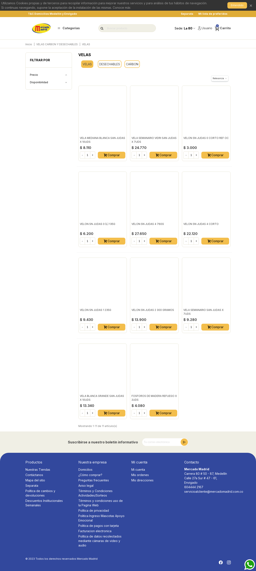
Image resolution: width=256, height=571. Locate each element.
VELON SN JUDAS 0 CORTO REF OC (206, 138)
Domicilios (85, 469)
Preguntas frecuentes (93, 480)
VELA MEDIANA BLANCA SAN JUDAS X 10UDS (102, 139)
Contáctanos (34, 475)
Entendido (237, 5)
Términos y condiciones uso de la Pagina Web (100, 503)
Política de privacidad (93, 510)
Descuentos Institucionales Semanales (44, 503)
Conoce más (121, 7)
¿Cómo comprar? (90, 475)
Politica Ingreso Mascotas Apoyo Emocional (101, 518)
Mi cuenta (138, 469)
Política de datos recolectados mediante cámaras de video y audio (99, 541)
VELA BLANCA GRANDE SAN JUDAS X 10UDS (102, 397)
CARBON (132, 64)
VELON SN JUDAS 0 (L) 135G (97, 224)
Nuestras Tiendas (37, 469)
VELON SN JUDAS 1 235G (95, 310)
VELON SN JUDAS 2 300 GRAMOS (153, 310)
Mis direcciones (142, 480)
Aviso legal (86, 485)
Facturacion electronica (94, 531)
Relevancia (220, 78)
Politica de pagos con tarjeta (98, 525)
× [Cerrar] (251, 5)
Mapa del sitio (35, 480)
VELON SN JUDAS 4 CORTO (201, 224)
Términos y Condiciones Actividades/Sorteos (95, 493)
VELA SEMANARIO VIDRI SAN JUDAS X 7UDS (154, 139)
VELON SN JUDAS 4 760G (148, 224)
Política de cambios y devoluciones (40, 493)
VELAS (87, 64)
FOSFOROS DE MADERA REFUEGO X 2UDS (154, 397)
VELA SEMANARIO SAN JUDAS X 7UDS (203, 311)
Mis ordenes (140, 475)
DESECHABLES (109, 64)
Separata (31, 485)
